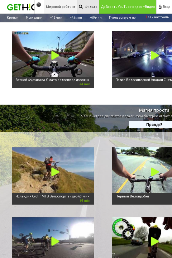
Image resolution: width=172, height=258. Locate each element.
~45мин (76, 17)
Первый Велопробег (132, 196)
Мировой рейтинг (60, 7)
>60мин (96, 17)
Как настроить (157, 17)
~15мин (56, 17)
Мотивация (34, 17)
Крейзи (13, 17)
